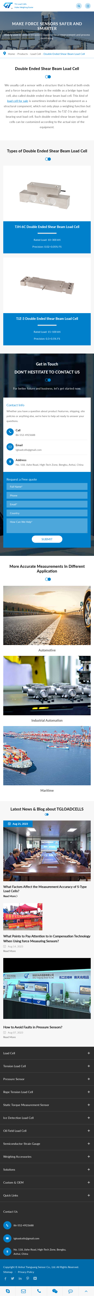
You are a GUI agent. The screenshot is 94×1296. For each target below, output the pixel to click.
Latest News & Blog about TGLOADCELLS (46, 809)
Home (11, 53)
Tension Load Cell (47, 1066)
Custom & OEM (47, 1182)
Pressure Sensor (47, 1079)
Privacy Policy (26, 1271)
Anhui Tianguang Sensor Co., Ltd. (37, 1267)
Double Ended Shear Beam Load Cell (64, 53)
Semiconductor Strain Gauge (47, 1143)
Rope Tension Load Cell (47, 1091)
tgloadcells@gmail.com (26, 1238)
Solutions (47, 1169)
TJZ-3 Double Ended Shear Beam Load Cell (47, 318)
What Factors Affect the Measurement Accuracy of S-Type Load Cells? (45, 889)
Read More (9, 896)
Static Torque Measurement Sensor (47, 1104)
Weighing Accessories (47, 1156)
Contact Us (10, 1211)
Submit (47, 539)
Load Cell (35, 53)
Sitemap (8, 1271)
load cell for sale (17, 101)
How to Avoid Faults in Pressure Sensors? (32, 1027)
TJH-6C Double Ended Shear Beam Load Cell (47, 227)
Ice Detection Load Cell (47, 1117)
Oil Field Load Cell (47, 1130)
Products (22, 53)
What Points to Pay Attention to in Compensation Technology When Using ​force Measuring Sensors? (46, 938)
